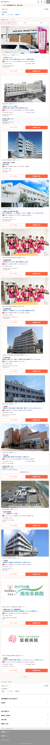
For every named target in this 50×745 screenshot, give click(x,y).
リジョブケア (3, 728)
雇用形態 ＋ (17, 14)
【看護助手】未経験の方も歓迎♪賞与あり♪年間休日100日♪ (16, 562)
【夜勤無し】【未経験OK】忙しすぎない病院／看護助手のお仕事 (18, 310)
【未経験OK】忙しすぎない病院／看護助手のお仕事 (15, 261)
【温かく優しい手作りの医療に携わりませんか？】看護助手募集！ (18, 59)
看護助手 (8, 728)
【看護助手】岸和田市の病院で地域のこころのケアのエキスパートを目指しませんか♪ (23, 660)
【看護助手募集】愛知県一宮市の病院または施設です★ (15, 456)
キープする (13, 71)
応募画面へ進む (37, 71)
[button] (25, 47)
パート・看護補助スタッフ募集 (9, 513)
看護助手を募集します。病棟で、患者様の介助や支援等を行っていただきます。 (21, 359)
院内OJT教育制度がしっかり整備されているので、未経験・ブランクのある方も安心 (22, 213)
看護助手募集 (5, 164)
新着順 (25, 22)
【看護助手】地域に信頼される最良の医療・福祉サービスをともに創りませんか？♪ (22, 408)
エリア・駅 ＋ (10, 14)
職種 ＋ (3, 14)
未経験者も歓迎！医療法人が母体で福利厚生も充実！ (15, 108)
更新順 (41, 22)
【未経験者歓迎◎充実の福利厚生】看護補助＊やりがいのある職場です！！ (20, 611)
